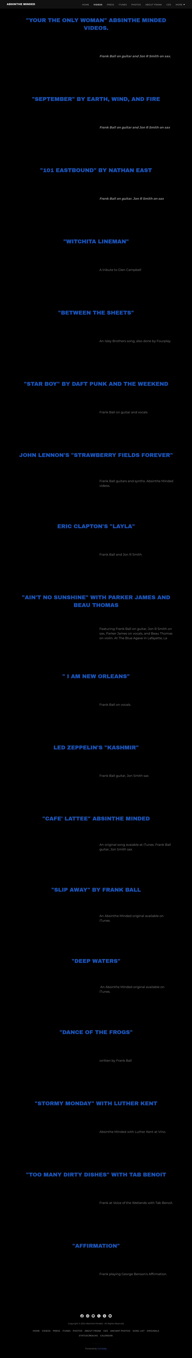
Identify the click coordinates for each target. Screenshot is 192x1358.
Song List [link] (139, 1331)
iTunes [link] (123, 4)
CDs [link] (168, 4)
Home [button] (36, 1331)
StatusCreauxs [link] (88, 1335)
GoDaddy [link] (102, 1348)
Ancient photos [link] (120, 1331)
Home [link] (85, 4)
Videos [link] (98, 4)
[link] (21, 4)
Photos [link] (136, 4)
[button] (180, 4)
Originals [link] (153, 1331)
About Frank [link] (153, 4)
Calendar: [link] (106, 1335)
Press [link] (110, 4)
